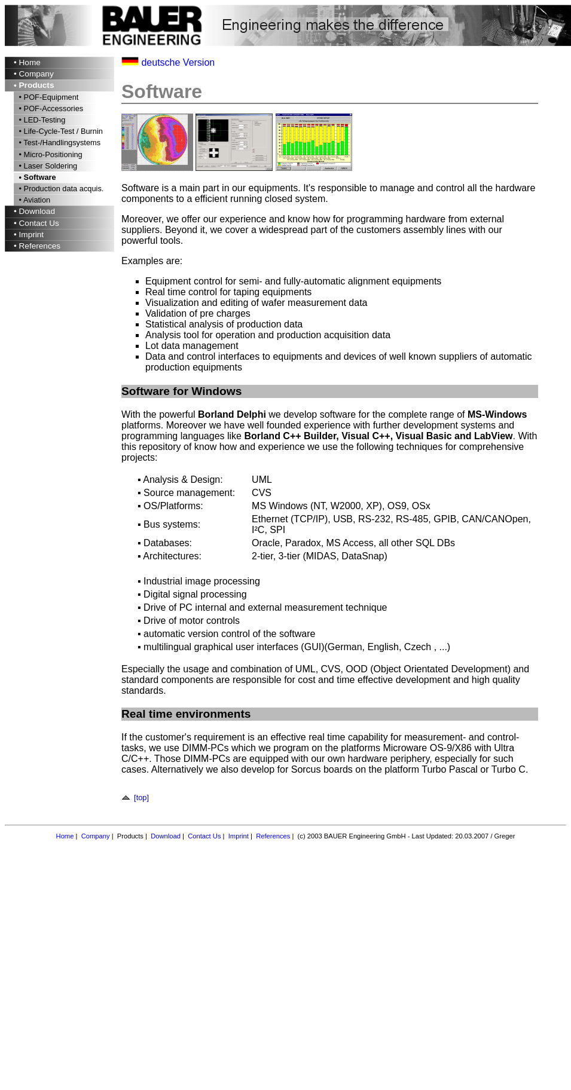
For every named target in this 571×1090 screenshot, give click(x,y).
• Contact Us (36, 223)
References (273, 836)
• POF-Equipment (47, 97)
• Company (34, 73)
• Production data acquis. (60, 188)
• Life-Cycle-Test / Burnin (60, 131)
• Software (36, 177)
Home (65, 836)
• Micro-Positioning (50, 154)
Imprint (238, 836)
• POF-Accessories (50, 108)
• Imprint (29, 234)
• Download (34, 211)
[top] (137, 797)
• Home (27, 62)
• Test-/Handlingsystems (58, 142)
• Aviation (33, 199)
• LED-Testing (41, 119)
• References (37, 245)
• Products (34, 85)
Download (166, 836)
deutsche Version (178, 62)
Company (95, 836)
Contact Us (204, 836)
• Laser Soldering (47, 165)
